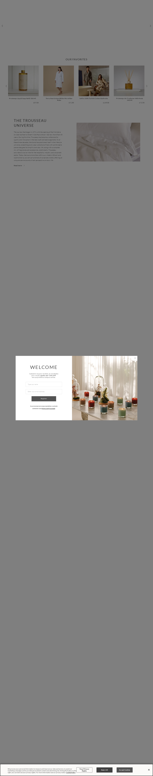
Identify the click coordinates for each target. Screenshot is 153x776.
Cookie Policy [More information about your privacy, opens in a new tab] (70, 772)
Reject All (104, 770)
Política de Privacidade (48, 408)
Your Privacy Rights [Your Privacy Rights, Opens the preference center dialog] (84, 770)
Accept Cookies (124, 770)
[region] (76, 770)
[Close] (149, 770)
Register (44, 399)
